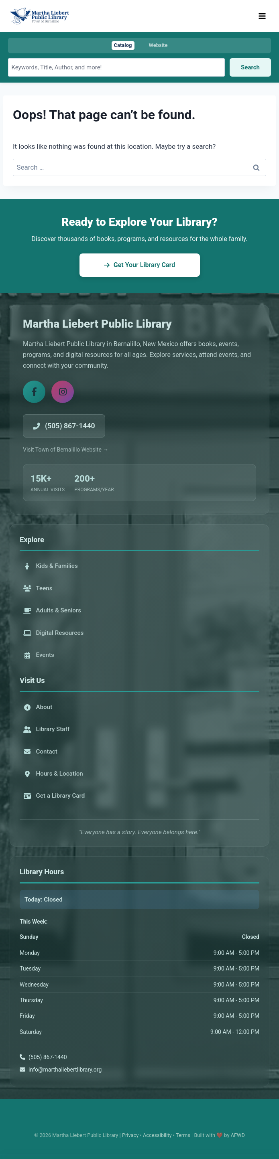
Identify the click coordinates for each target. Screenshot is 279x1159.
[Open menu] (262, 16)
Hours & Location (53, 773)
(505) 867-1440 (48, 1057)
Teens (38, 588)
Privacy (130, 1135)
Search (250, 67)
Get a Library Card (54, 795)
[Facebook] (34, 392)
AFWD (238, 1135)
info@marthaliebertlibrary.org (65, 1069)
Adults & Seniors (52, 610)
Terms (183, 1135)
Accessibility (157, 1135)
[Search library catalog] (116, 67)
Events (38, 655)
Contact (40, 751)
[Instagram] (62, 392)
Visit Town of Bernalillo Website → (65, 449)
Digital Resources (53, 632)
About (38, 707)
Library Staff (46, 729)
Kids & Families (50, 565)
